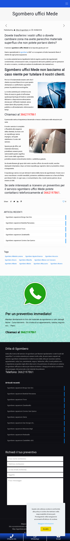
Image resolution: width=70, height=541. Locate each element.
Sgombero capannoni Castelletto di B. (20, 440)
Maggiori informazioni (46, 524)
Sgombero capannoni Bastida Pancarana (20, 223)
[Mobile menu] (67, 4)
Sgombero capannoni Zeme (17, 417)
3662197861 (26, 372)
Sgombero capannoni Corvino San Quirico (20, 240)
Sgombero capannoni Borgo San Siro (19, 217)
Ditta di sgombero (22, 30)
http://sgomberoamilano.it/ (21, 529)
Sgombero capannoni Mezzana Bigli (20, 429)
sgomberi (23, 52)
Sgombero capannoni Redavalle (18, 435)
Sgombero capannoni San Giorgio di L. (20, 423)
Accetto (46, 529)
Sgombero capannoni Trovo (15, 229)
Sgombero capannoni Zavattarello (18, 235)
